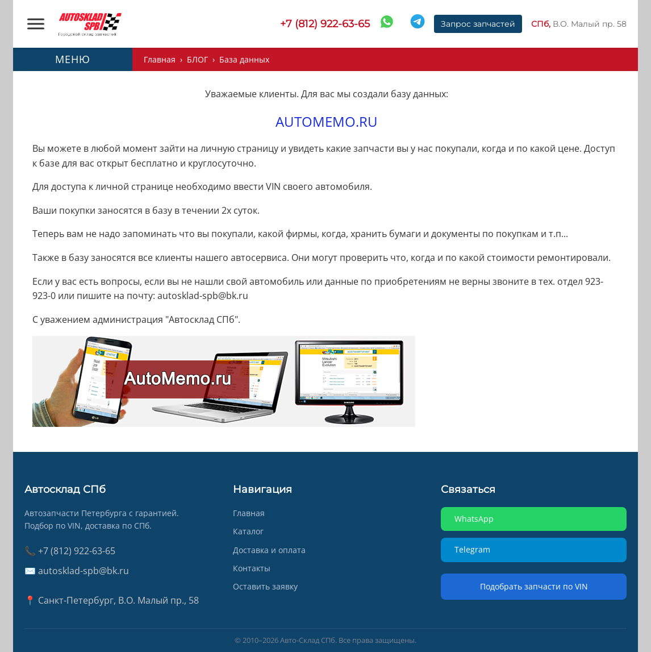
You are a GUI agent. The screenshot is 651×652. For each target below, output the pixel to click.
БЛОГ (197, 59)
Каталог (248, 531)
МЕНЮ (72, 59)
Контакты (251, 568)
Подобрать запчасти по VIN (534, 586)
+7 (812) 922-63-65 (325, 24)
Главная (160, 59)
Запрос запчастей (478, 24)
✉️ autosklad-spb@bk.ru (76, 570)
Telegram (472, 549)
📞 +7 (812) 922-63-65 (69, 551)
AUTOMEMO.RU (327, 121)
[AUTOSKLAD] (90, 24)
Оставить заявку (265, 586)
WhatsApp (474, 518)
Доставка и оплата (269, 550)
